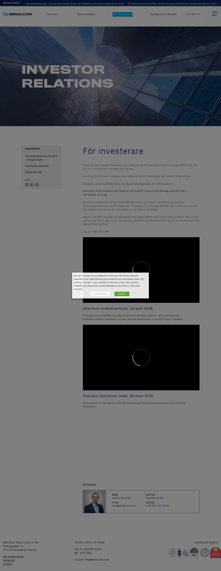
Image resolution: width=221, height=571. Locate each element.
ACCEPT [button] (122, 294)
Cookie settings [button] (100, 294)
